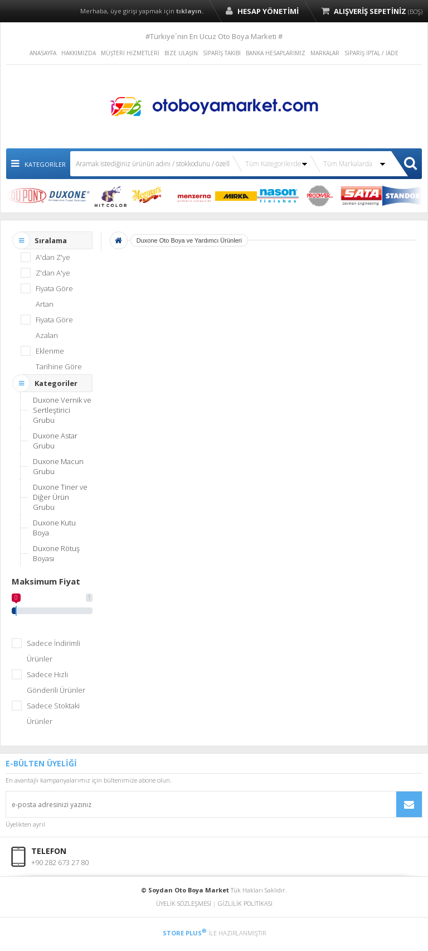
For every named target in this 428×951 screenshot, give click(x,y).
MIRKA (236, 196)
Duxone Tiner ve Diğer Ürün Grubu (60, 497)
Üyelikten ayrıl (25, 824)
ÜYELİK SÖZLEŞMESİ (183, 903)
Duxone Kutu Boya (54, 528)
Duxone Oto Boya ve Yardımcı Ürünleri (189, 240)
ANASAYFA (43, 53)
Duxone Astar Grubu (55, 441)
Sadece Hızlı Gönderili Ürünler (56, 682)
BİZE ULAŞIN (181, 53)
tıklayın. (189, 11)
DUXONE (69, 196)
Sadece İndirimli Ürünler (53, 651)
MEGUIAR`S (152, 196)
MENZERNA (194, 196)
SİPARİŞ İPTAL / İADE (371, 53)
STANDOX (403, 196)
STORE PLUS (185, 933)
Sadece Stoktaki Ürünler (53, 713)
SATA (361, 196)
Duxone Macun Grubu (58, 466)
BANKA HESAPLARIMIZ (275, 53)
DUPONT (27, 196)
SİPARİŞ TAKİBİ (222, 53)
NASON (278, 196)
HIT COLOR (111, 196)
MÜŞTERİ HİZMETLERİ (130, 53)
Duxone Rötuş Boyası (56, 553)
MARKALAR (324, 53)
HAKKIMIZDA (78, 53)
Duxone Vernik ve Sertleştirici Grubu (62, 410)
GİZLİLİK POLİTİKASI (245, 903)
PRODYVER (320, 196)
